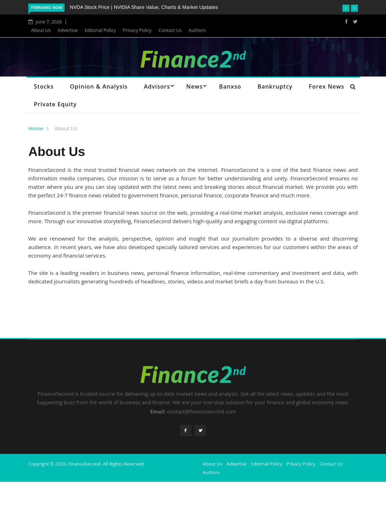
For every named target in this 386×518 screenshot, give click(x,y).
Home (35, 128)
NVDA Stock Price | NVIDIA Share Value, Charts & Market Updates (144, 7)
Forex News (326, 86)
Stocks (44, 86)
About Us (41, 30)
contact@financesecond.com (201, 411)
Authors (197, 30)
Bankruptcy (274, 86)
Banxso (230, 86)
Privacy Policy (137, 30)
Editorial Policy (100, 30)
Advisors (157, 86)
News (194, 86)
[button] (345, 8)
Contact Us (170, 30)
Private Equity (55, 104)
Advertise (68, 30)
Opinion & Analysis (99, 86)
